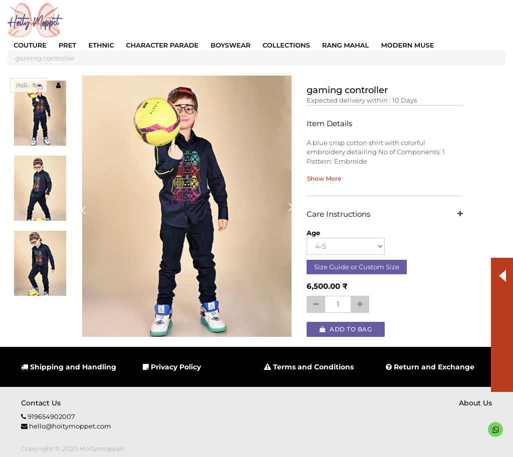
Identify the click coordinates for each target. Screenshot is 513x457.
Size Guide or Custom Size (356, 267)
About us (475, 402)
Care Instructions (384, 214)
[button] (86, 206)
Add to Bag (346, 329)
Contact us (41, 402)
